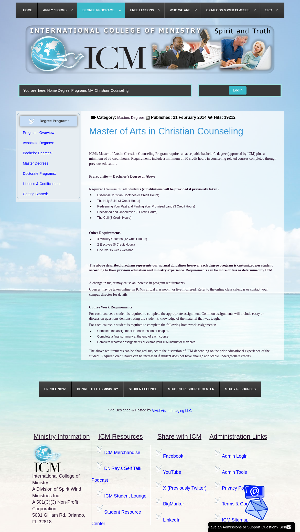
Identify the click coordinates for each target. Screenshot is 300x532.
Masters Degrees (131, 117)
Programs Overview (38, 133)
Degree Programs (72, 90)
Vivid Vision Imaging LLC (172, 411)
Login (237, 90)
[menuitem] (28, 10)
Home (52, 90)
